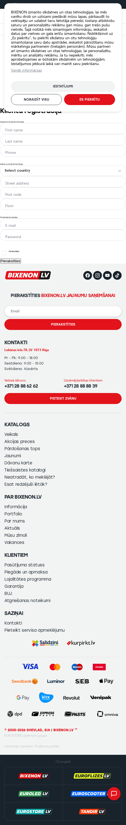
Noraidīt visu (36, 99)
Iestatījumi (63, 86)
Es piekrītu (89, 99)
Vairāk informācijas (26, 70)
